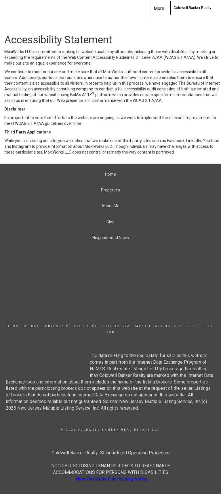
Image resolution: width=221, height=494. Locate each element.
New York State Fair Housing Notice (112, 479)
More (159, 8)
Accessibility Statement (117, 326)
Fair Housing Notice (177, 326)
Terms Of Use (24, 326)
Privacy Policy (63, 326)
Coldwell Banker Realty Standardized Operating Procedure (111, 453)
